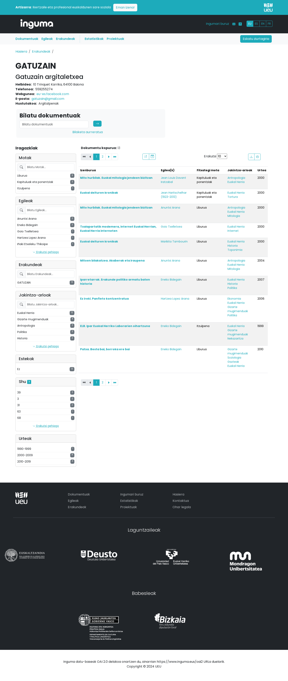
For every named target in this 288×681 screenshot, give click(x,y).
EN (262, 24)
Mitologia (234, 216)
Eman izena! (125, 7)
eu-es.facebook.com (52, 94)
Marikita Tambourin (174, 241)
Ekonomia (234, 299)
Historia (233, 246)
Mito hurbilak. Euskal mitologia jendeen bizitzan (116, 178)
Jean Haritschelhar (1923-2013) (174, 195)
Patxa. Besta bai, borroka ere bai (105, 349)
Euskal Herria (236, 182)
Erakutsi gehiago (46, 252)
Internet (233, 231)
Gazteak (233, 362)
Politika (232, 288)
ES (256, 24)
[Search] (53, 124)
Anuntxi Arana (170, 208)
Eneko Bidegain (171, 280)
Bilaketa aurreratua (87, 132)
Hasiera (21, 51)
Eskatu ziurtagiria (256, 39)
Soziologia (234, 358)
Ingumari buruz (217, 23)
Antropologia (236, 178)
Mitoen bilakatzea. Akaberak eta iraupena (112, 261)
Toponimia (235, 250)
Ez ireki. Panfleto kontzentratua (104, 299)
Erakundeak (65, 39)
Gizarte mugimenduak (238, 309)
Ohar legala (182, 507)
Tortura (233, 197)
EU (250, 24)
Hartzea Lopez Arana (175, 299)
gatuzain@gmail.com (48, 98)
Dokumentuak (26, 39)
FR (269, 24)
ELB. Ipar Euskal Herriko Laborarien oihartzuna (115, 326)
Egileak (47, 39)
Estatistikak (94, 39)
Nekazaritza (235, 338)
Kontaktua (181, 500)
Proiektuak (115, 39)
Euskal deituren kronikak (99, 193)
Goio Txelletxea (171, 227)
